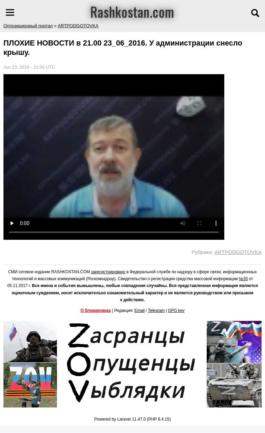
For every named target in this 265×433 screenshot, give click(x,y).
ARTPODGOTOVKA (78, 25)
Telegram (156, 310)
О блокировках (95, 310)
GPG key (176, 310)
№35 (243, 278)
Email (140, 310)
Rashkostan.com (132, 11)
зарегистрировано (108, 271)
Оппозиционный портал (28, 25)
